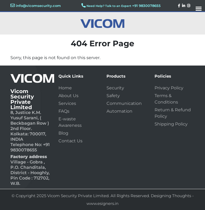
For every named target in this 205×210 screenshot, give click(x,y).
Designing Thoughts (171, 195)
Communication (124, 103)
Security (115, 87)
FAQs (63, 111)
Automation (119, 111)
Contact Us (70, 140)
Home (65, 87)
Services (67, 103)
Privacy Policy (169, 87)
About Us (68, 95)
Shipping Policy (171, 124)
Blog (63, 133)
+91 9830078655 (146, 5)
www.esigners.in (102, 203)
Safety (113, 95)
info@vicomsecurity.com (38, 5)
